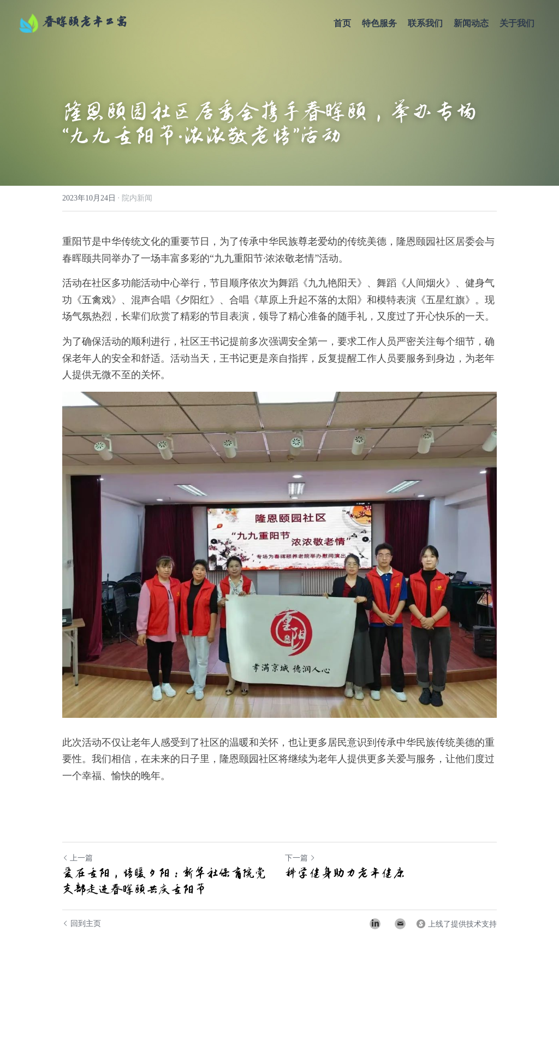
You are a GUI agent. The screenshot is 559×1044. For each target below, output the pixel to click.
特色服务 (379, 23)
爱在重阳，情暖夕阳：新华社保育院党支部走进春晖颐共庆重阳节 (164, 881)
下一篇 (300, 858)
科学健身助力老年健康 (345, 873)
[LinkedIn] (375, 923)
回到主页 (81, 923)
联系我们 (425, 23)
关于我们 (516, 23)
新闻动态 (471, 23)
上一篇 (77, 858)
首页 (342, 23)
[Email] (400, 923)
